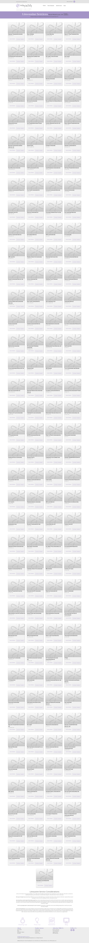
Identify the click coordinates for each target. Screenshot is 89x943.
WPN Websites (55, 933)
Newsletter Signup (70, 1)
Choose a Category (19, 10)
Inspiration (59, 5)
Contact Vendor (20, 39)
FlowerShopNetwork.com (29, 940)
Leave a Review (12, 38)
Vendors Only (37, 930)
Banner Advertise (56, 929)
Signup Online (55, 932)
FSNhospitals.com (53, 940)
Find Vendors (51, 5)
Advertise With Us (19, 1)
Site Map (19, 933)
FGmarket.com (37, 940)
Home (44, 5)
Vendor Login (25, 1)
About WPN (19, 929)
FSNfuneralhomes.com (45, 940)
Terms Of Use (37, 933)
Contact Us (37, 932)
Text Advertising (56, 930)
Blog (65, 5)
